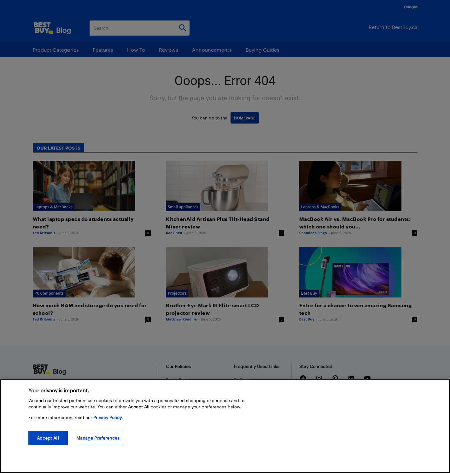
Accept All (48, 438)
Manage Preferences (98, 438)
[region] (225, 426)
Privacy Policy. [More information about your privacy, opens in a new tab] (108, 417)
